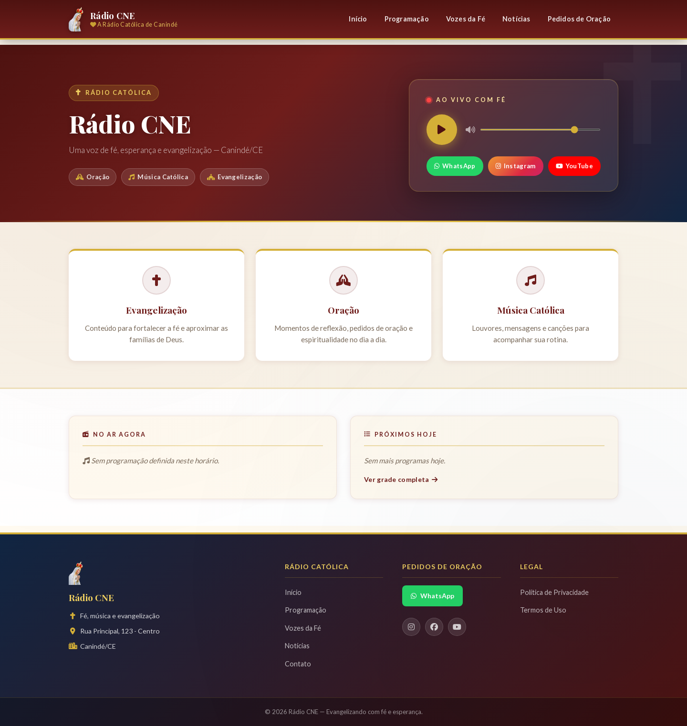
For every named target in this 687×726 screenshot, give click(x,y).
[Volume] (540, 130)
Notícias (516, 19)
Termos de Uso (543, 610)
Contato (298, 664)
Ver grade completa (401, 479)
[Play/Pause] (442, 129)
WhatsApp (455, 166)
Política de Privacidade (554, 592)
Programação (407, 19)
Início (358, 19)
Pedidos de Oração (579, 19)
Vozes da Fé (465, 19)
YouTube (574, 166)
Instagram (516, 166)
